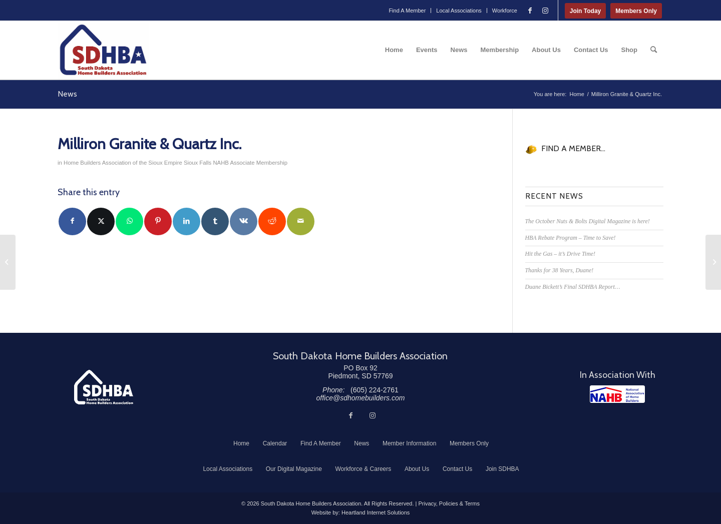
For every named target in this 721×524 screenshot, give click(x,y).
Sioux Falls (197, 163)
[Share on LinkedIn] (186, 221)
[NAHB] (617, 394)
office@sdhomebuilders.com (360, 398)
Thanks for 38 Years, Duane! (559, 270)
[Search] (653, 50)
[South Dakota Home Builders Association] (103, 50)
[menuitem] (407, 10)
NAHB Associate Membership (250, 163)
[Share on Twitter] (101, 221)
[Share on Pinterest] (158, 221)
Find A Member (407, 11)
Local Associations (459, 11)
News (67, 94)
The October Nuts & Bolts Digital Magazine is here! (587, 221)
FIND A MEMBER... (573, 148)
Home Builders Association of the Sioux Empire (123, 163)
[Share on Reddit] (272, 221)
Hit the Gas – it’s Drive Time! (560, 253)
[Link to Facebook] (530, 10)
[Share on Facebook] (72, 221)
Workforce (504, 11)
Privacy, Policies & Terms (448, 503)
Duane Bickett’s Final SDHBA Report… (572, 286)
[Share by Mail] (300, 221)
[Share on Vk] (243, 221)
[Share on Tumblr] (215, 221)
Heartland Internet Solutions (375, 512)
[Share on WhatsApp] (129, 221)
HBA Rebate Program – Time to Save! (570, 237)
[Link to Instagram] (545, 10)
